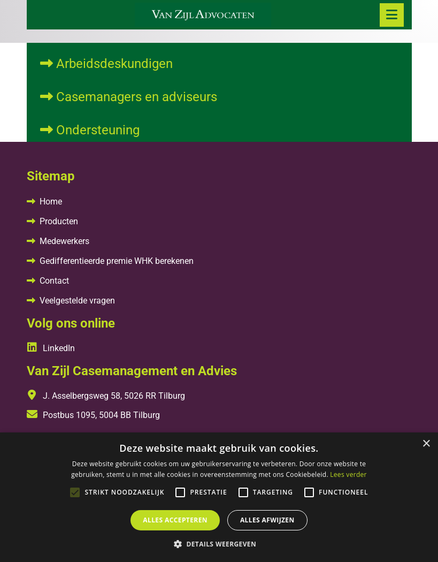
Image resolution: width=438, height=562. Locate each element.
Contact (54, 281)
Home (51, 201)
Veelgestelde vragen (77, 300)
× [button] (426, 444)
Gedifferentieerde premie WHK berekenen (117, 261)
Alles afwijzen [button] (267, 520)
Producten (59, 221)
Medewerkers (64, 241)
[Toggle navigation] (392, 15)
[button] (219, 543)
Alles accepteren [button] (175, 520)
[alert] (219, 497)
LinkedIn (51, 348)
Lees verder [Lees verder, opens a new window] (348, 474)
